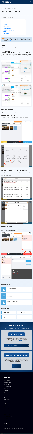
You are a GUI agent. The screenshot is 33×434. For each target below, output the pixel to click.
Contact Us (17, 366)
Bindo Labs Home (7, 399)
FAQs (20, 340)
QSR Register (14, 8)
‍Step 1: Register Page (7, 28)
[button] (30, 2)
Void (4, 20)
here (10, 40)
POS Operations (8, 8)
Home (2, 8)
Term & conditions (7, 408)
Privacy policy (6, 406)
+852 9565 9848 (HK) (8, 416)
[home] (6, 1)
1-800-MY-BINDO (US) (8, 414)
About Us (5, 404)
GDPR (5, 410)
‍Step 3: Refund (6, 33)
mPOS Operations (7, 386)
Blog (4, 397)
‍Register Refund (6, 26)
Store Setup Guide (7, 382)
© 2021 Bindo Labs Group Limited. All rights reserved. (13, 428)
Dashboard (6, 388)
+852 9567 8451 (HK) (8, 418)
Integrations (6, 390)
